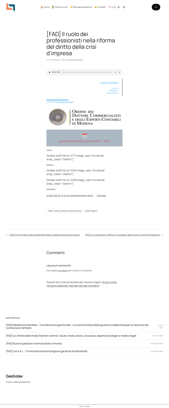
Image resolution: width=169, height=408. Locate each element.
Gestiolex (14, 376)
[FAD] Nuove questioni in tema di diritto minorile (34, 343)
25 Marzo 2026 (157, 336)
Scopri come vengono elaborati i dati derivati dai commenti (81, 284)
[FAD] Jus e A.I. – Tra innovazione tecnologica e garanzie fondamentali (46, 351)
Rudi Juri (57, 59)
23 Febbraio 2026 (156, 343)
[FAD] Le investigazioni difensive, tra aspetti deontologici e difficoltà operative (122, 234)
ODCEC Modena (91, 211)
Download (101, 195)
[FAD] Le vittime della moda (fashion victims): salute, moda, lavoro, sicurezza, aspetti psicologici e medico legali (71, 335)
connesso (62, 270)
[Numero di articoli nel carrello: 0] (124, 7)
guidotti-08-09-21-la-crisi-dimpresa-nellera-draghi (69, 195)
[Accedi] (118, 7)
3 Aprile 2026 (160, 326)
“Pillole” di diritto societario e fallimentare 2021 (65, 211)
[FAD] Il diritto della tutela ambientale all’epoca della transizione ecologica (44, 234)
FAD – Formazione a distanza (72, 59)
